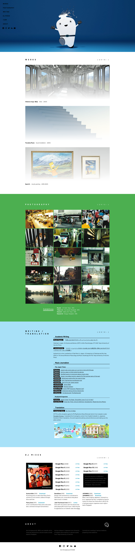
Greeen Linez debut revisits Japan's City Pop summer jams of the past (80, 376)
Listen (75, 502)
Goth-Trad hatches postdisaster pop (72, 380)
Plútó (78, 508)
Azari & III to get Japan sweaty (70, 382)
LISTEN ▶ (77, 463)
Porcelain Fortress (58, 416)
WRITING (6, 12)
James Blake (67, 384)
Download (42, 493)
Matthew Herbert (68, 386)
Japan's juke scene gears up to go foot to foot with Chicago (77, 370)
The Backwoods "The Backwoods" (71, 393)
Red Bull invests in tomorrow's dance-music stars (75, 374)
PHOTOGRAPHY (8, 8)
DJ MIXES (6, 16)
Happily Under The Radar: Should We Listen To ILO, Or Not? (77, 399)
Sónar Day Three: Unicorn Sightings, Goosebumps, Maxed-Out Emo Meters (85, 401)
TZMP (5, 20)
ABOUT (5, 24)
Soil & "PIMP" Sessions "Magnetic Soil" (73, 388)
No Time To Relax (71, 411)
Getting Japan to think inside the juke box (72, 372)
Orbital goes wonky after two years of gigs (73, 378)
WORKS (5, 3)
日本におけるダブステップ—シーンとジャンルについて (81, 340)
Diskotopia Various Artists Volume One (73, 391)
